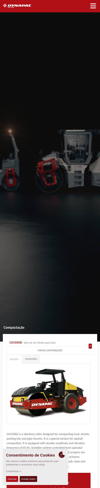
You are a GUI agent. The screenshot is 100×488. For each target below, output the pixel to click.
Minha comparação (65, 349)
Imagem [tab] (14, 359)
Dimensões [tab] (31, 359)
